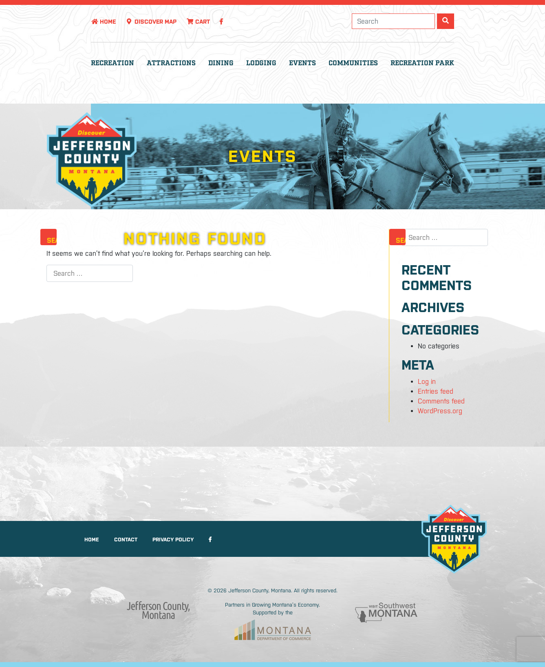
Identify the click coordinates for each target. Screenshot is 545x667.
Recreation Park (422, 63)
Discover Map (151, 21)
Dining (221, 63)
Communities (353, 63)
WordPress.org (440, 410)
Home (103, 21)
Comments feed (441, 401)
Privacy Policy (173, 539)
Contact (125, 539)
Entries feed (435, 391)
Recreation (112, 63)
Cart (198, 21)
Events (302, 63)
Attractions (171, 63)
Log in (427, 381)
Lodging (261, 63)
